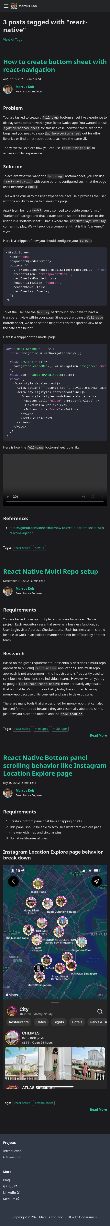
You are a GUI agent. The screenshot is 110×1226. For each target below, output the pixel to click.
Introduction (12, 1151)
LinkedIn (11, 1192)
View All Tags (12, 39)
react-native (22, 548)
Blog (6, 1180)
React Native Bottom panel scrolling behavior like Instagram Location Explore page (55, 765)
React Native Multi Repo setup (50, 571)
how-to (39, 548)
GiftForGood (12, 1157)
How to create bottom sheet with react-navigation (55, 65)
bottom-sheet (44, 1103)
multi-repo (60, 729)
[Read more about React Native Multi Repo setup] (98, 735)
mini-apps (41, 729)
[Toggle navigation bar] (6, 6)
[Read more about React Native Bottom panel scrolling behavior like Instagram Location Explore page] (98, 1109)
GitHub (10, 1186)
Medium (11, 1199)
